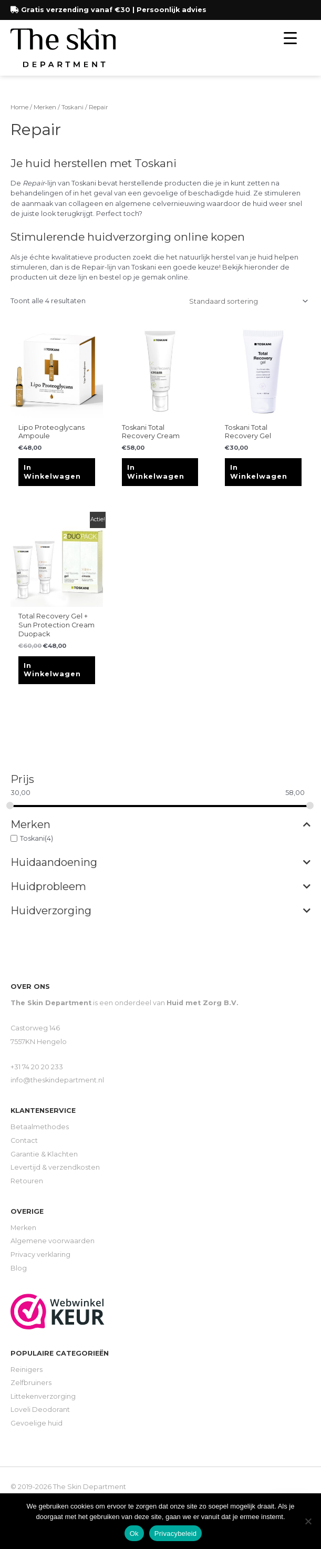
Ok (134, 1533)
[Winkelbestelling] (247, 301)
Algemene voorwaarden (53, 1241)
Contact (24, 1140)
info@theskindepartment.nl (57, 1080)
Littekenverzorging (43, 1396)
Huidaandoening (160, 862)
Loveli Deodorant (40, 1409)
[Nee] (308, 1521)
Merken (160, 824)
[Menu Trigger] (290, 38)
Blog (19, 1268)
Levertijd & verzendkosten (55, 1167)
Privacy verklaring (40, 1254)
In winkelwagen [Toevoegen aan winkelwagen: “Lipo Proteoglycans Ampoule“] (52, 471)
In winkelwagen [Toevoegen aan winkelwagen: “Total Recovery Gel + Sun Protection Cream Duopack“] (52, 670)
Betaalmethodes (40, 1127)
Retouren (27, 1181)
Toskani (32, 838)
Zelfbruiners (31, 1383)
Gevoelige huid (37, 1423)
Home (19, 107)
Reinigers (27, 1370)
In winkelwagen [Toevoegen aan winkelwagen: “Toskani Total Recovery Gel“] (258, 471)
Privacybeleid (175, 1533)
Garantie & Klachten (44, 1154)
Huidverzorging (160, 910)
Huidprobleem (160, 886)
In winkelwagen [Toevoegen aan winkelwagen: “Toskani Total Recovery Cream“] (155, 471)
